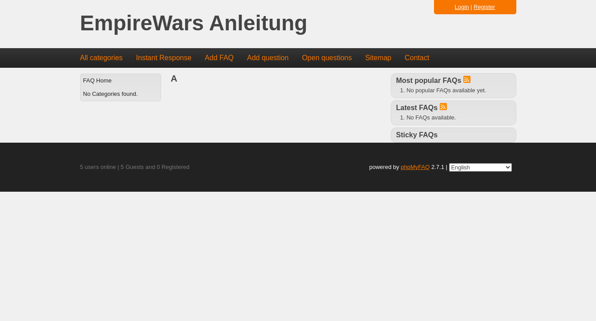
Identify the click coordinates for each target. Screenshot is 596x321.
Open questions (327, 58)
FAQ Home (97, 80)
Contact (417, 58)
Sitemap (378, 58)
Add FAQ (219, 58)
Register (484, 7)
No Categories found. (110, 94)
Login (462, 7)
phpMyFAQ (415, 167)
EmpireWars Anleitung (194, 23)
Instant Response (164, 58)
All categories (101, 58)
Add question (267, 58)
